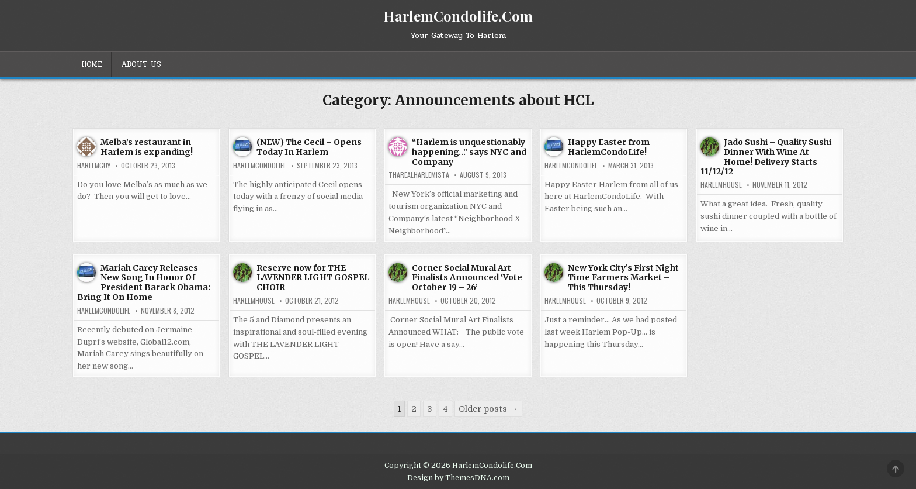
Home (91, 64)
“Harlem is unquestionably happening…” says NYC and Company (469, 152)
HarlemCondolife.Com (458, 15)
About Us (141, 64)
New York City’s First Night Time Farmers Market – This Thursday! (623, 278)
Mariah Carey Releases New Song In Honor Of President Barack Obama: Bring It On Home (143, 282)
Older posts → (488, 409)
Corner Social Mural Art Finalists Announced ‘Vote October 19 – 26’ (467, 278)
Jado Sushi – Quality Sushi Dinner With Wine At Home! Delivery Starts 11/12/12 (765, 157)
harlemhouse (721, 184)
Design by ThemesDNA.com (458, 478)
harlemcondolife (259, 165)
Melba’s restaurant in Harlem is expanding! (146, 147)
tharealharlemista (418, 174)
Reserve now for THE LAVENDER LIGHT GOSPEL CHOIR (312, 278)
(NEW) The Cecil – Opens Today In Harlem (309, 147)
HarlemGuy (93, 165)
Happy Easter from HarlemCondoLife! (609, 147)
